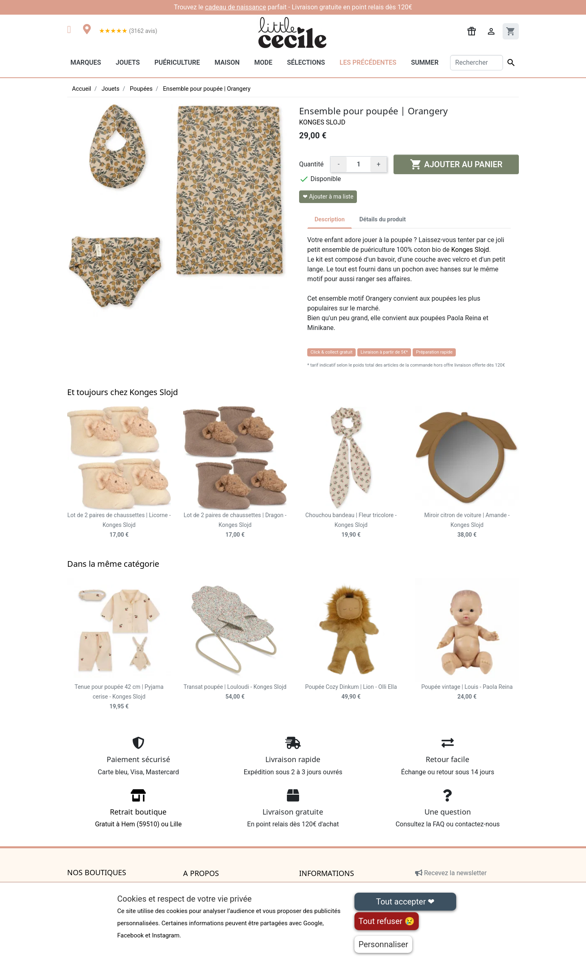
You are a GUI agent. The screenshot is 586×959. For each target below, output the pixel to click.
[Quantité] (358, 164)
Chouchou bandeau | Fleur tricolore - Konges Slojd (350, 525)
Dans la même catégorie (113, 563)
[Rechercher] (476, 62)
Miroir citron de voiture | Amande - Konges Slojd (467, 525)
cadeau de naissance (235, 7)
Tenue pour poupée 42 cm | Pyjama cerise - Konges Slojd (119, 697)
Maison (227, 62)
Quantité (311, 164)
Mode (263, 62)
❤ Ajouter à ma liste (328, 196)
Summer (424, 62)
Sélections (306, 62)
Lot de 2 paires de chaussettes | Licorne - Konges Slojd (119, 525)
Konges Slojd (322, 122)
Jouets (128, 62)
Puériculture (177, 62)
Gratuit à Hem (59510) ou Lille (138, 811)
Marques (85, 62)
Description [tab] (330, 219)
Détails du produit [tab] (382, 219)
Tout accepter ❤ (405, 902)
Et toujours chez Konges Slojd (122, 392)
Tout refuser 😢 (387, 921)
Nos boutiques (96, 872)
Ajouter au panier (456, 164)
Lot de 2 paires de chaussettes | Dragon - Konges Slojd (235, 525)
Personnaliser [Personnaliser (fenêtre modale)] (383, 944)
